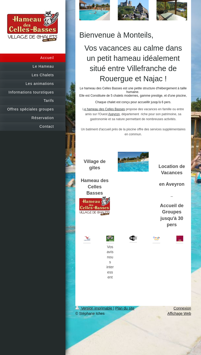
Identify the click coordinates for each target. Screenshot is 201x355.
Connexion (182, 308)
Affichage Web (179, 313)
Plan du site (124, 308)
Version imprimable (94, 308)
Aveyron (114, 114)
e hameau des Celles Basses (104, 109)
